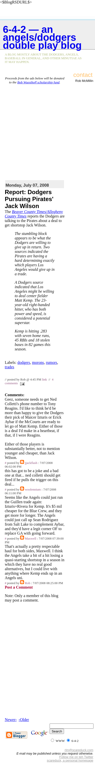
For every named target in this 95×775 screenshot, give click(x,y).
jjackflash (31, 463)
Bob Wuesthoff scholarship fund (38, 82)
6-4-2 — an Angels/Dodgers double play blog (42, 37)
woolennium (33, 489)
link (44, 379)
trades (9, 367)
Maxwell (30, 538)
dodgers (23, 362)
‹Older (24, 720)
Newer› (11, 720)
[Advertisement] (46, 131)
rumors (51, 362)
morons (38, 362)
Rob (27, 583)
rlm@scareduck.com (78, 750)
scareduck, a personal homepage (70, 760)
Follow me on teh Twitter (76, 757)
